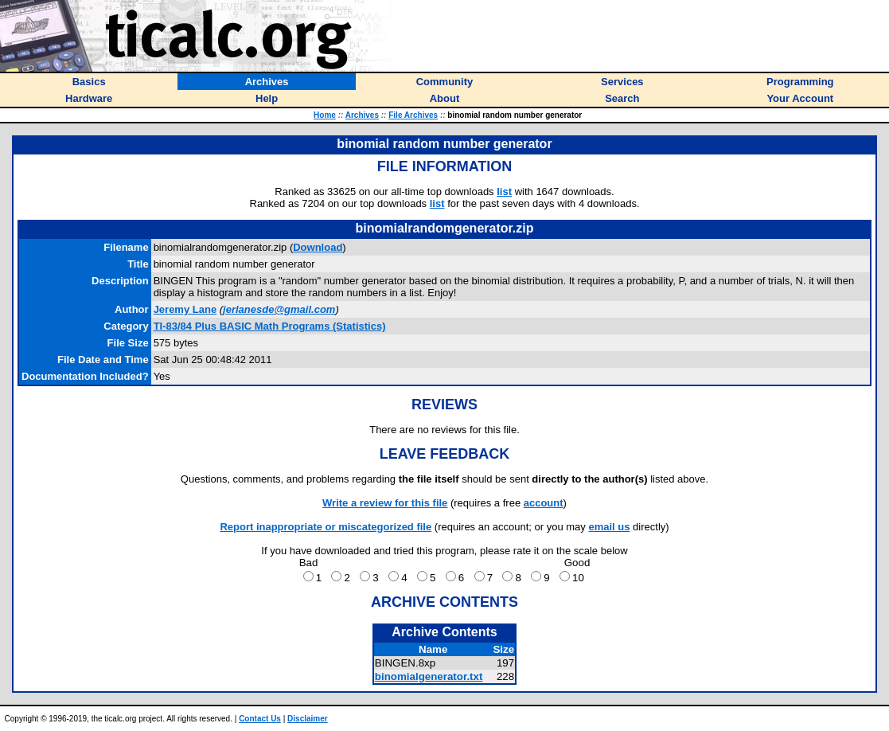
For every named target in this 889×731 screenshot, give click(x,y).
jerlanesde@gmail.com (279, 309)
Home (325, 115)
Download (317, 247)
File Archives (413, 115)
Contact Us (260, 718)
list (504, 191)
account (543, 503)
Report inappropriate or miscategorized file (325, 527)
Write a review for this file (384, 503)
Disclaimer (307, 718)
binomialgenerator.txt (429, 676)
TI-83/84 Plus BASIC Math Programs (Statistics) (270, 326)
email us (609, 527)
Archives (362, 115)
